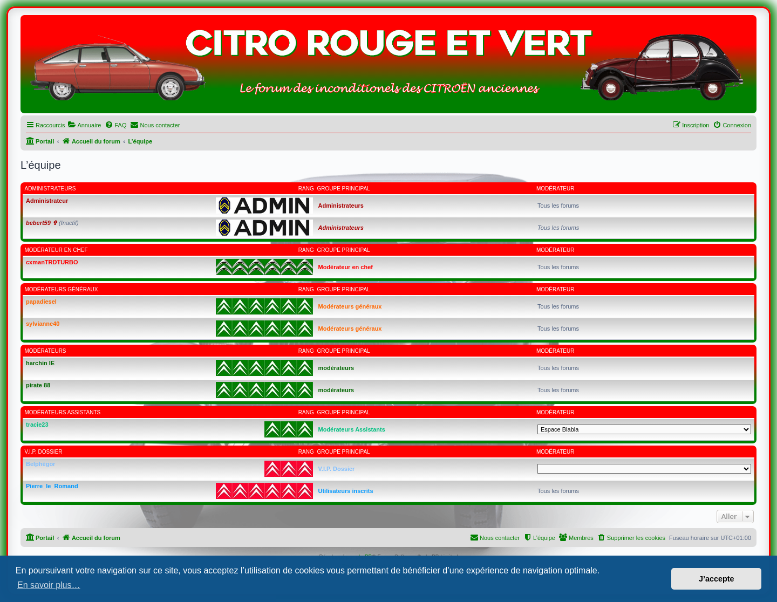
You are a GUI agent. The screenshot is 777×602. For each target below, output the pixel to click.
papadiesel (41, 301)
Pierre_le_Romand (52, 486)
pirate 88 (38, 385)
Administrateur (47, 200)
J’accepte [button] (716, 578)
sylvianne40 (42, 323)
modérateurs (45, 351)
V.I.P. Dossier (44, 452)
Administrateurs (50, 188)
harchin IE (40, 363)
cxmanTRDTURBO (52, 262)
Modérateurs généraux (61, 289)
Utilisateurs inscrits (345, 491)
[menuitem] (84, 125)
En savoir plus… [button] (48, 585)
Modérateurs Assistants (63, 412)
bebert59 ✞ (41, 223)
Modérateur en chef (56, 250)
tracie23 (37, 424)
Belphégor (40, 464)
